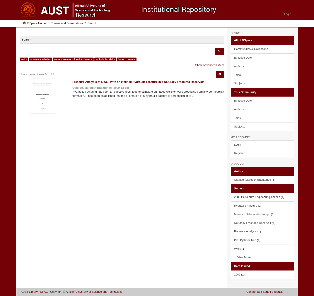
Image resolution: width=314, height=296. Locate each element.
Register (239, 153)
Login (237, 144)
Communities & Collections (251, 49)
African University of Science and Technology (94, 291)
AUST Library (29, 291)
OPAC (44, 291)
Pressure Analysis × (40, 59)
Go (219, 51)
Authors (239, 66)
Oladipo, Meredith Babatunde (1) (254, 179)
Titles (237, 75)
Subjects (239, 83)
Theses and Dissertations (67, 23)
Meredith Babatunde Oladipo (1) (254, 214)
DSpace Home (36, 23)
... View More (242, 257)
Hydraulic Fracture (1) (248, 205)
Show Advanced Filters (209, 65)
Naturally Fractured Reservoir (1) (254, 223)
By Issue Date (243, 57)
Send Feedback (273, 291)
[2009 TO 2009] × (126, 59)
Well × (24, 59)
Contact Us (253, 291)
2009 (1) (239, 274)
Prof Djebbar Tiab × (105, 59)
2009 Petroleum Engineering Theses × (73, 59)
